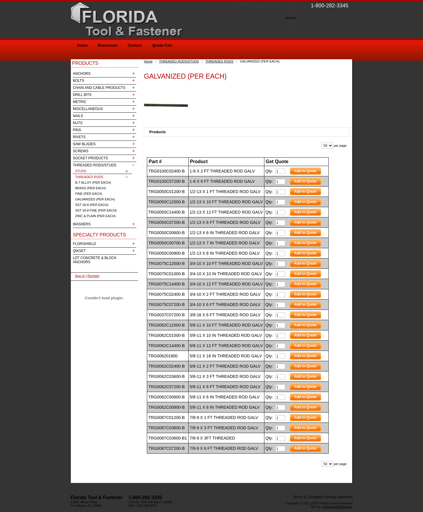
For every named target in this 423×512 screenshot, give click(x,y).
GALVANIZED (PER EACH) (95, 199)
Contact (135, 45)
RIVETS (79, 137)
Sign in (80, 276)
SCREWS (80, 151)
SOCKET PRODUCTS (90, 158)
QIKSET (79, 251)
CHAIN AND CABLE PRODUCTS (99, 88)
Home (148, 61)
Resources (107, 45)
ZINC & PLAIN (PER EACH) (95, 216)
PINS (77, 130)
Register (94, 276)
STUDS (80, 171)
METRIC (79, 102)
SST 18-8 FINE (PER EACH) (96, 210)
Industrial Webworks (337, 506)
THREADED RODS (219, 61)
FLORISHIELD (84, 244)
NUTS (78, 123)
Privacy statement (338, 497)
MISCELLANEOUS (88, 109)
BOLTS (78, 81)
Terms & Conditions (308, 497)
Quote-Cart (162, 45)
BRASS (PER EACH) (90, 188)
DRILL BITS (82, 95)
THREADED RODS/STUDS (179, 61)
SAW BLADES (84, 144)
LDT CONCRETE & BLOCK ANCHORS (94, 260)
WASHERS (81, 224)
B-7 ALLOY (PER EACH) (93, 182)
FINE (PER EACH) (88, 193)
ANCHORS (81, 74)
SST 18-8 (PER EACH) (91, 205)
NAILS (78, 116)
